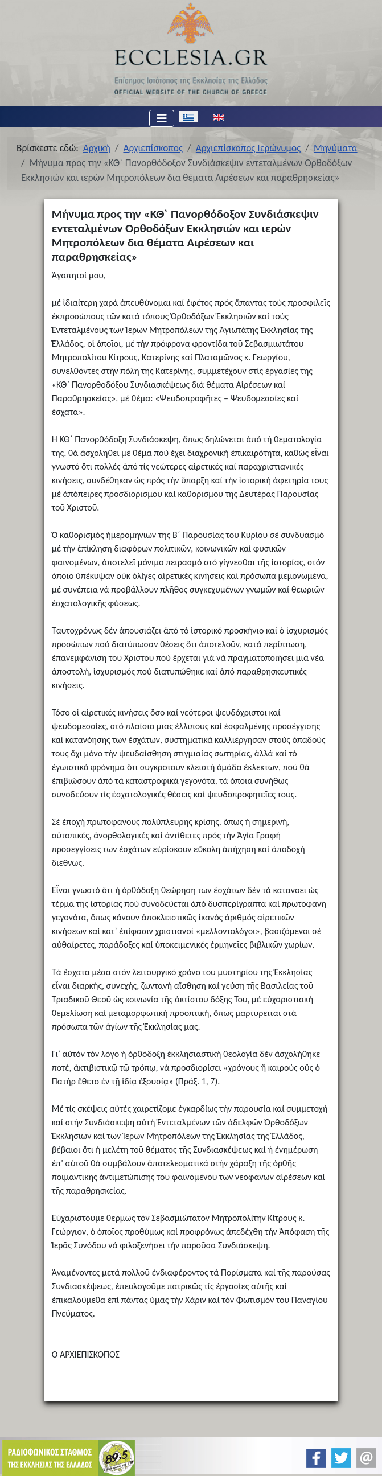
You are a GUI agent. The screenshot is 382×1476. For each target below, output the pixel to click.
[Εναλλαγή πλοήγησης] (161, 118)
